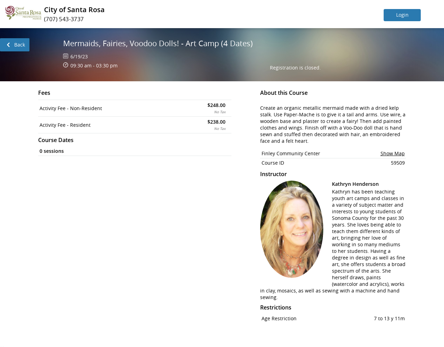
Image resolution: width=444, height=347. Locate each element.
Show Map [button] (393, 153)
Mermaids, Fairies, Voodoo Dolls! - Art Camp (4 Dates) (158, 43)
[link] (14, 44)
